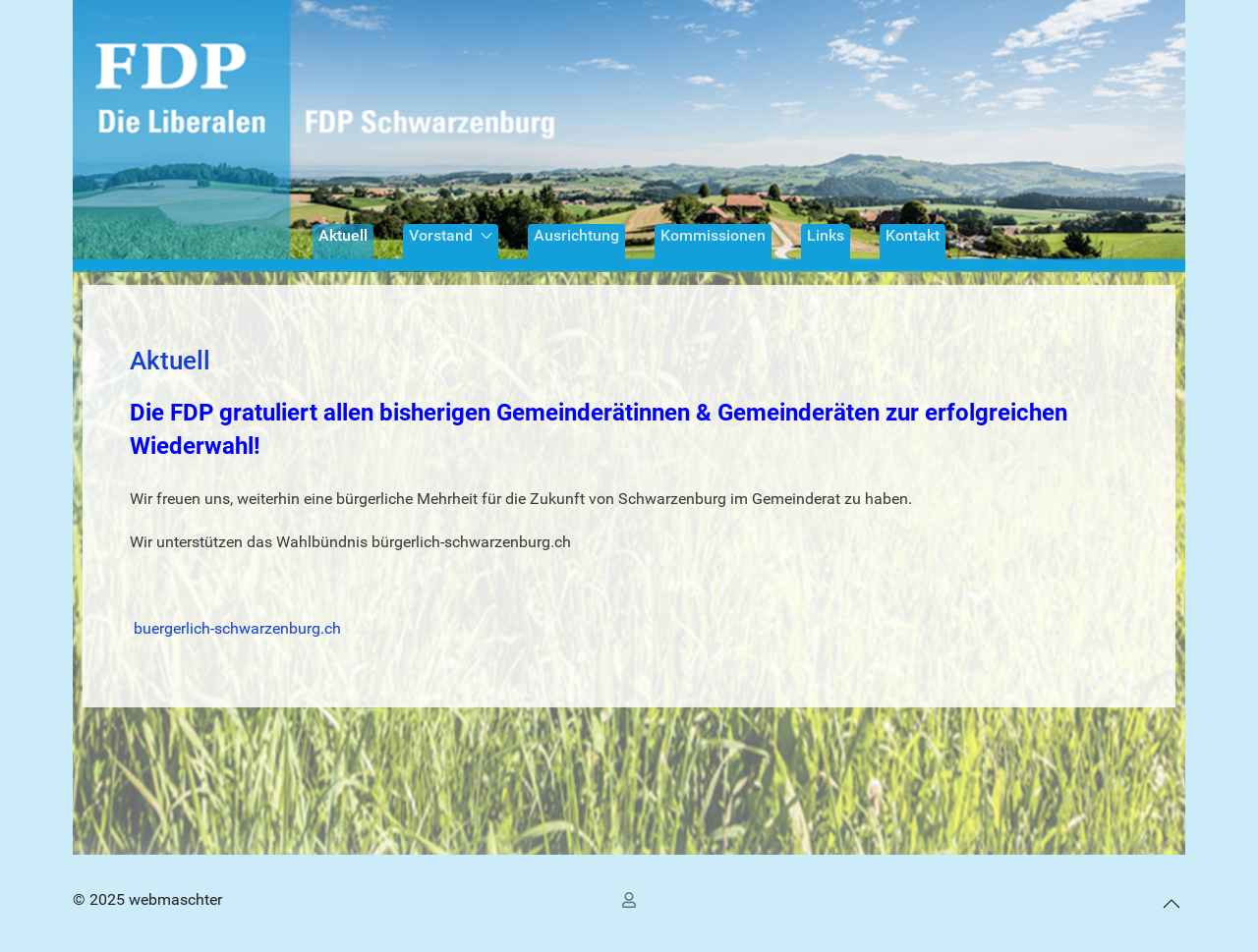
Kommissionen (713, 235)
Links (825, 235)
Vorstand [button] (450, 235)
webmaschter (175, 899)
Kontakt (913, 235)
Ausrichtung (576, 235)
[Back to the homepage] (629, 136)
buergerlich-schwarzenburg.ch (237, 628)
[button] (1171, 903)
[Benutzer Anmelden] (632, 900)
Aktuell (343, 235)
